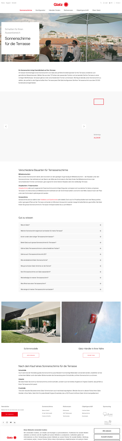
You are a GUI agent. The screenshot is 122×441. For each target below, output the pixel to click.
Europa (118, 3)
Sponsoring (107, 406)
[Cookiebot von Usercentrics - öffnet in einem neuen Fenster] (12, 437)
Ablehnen (107, 429)
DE (111, 3)
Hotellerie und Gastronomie (49, 199)
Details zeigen (96, 437)
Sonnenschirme (47, 406)
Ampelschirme (23, 188)
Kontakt (14, 3)
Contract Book (86, 410)
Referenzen (67, 406)
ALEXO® (97, 138)
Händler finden (91, 355)
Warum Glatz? (45, 410)
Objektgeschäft (87, 406)
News (3, 3)
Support (8, 3)
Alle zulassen (107, 417)
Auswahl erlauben (107, 423)
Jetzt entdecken (31, 355)
